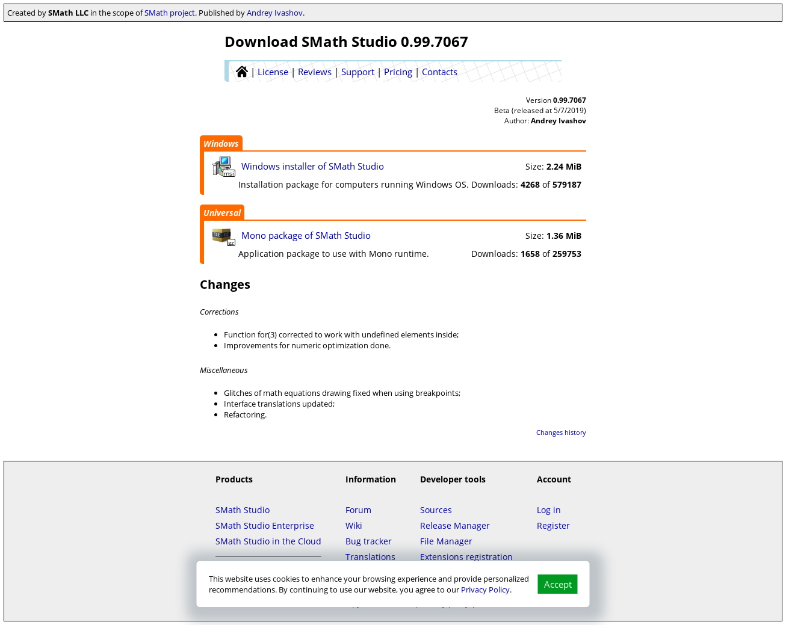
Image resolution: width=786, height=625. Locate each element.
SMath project (169, 12)
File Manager (446, 541)
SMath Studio (242, 510)
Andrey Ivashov (275, 12)
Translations (370, 556)
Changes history (561, 432)
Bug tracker (368, 541)
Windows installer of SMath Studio (312, 166)
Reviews (315, 72)
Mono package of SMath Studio (306, 235)
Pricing (398, 72)
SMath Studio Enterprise (264, 525)
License (273, 72)
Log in (549, 510)
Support (357, 72)
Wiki (353, 525)
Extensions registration (466, 556)
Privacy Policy (485, 589)
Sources (436, 510)
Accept (558, 584)
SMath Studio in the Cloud (268, 541)
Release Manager (455, 525)
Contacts (439, 72)
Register (553, 525)
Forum (358, 510)
